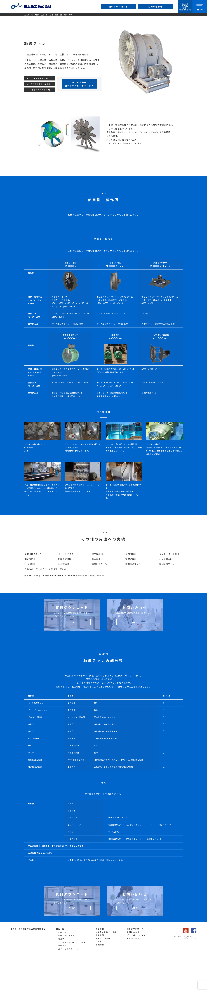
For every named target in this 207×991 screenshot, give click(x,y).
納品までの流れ (103, 971)
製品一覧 (58, 15)
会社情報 (100, 978)
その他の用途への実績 (40, 84)
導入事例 (100, 968)
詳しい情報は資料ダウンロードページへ (79, 84)
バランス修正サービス (68, 982)
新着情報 (100, 962)
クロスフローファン (67, 969)
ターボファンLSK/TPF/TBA (71, 975)
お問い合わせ (133, 965)
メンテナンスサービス (106, 965)
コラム (99, 975)
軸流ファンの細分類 (41, 90)
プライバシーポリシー (137, 968)
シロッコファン (65, 965)
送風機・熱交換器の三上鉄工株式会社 (38, 15)
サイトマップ (133, 971)
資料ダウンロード (135, 962)
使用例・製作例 (41, 78)
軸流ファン (63, 972)
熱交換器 (62, 979)
